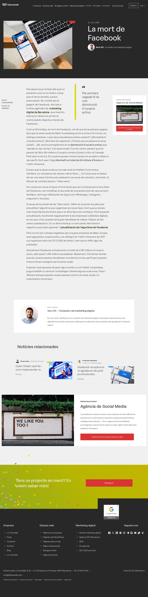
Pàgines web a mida (52, 541)
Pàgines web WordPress (53, 537)
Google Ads (84, 546)
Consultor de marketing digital (76, 310)
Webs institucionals (51, 546)
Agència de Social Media (129, 102)
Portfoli (89, 6)
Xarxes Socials (7, 102)
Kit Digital (97, 6)
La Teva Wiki (12, 555)
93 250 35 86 (117, 6)
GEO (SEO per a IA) (87, 550)
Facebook (5, 108)
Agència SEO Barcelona (89, 537)
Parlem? (133, 5)
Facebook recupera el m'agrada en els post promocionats (90, 370)
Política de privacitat (10, 580)
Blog (9, 550)
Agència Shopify (50, 555)
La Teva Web (12, 533)
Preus (9, 537)
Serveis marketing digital (90, 533)
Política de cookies (26, 580)
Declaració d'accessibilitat (53, 580)
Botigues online (50, 550)
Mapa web (67, 580)
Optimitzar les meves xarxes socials (129, 128)
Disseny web (8, 570)
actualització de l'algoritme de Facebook (84, 227)
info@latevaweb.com (12, 575)
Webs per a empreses (52, 533)
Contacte (106, 6)
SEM (81, 541)
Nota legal (38, 580)
